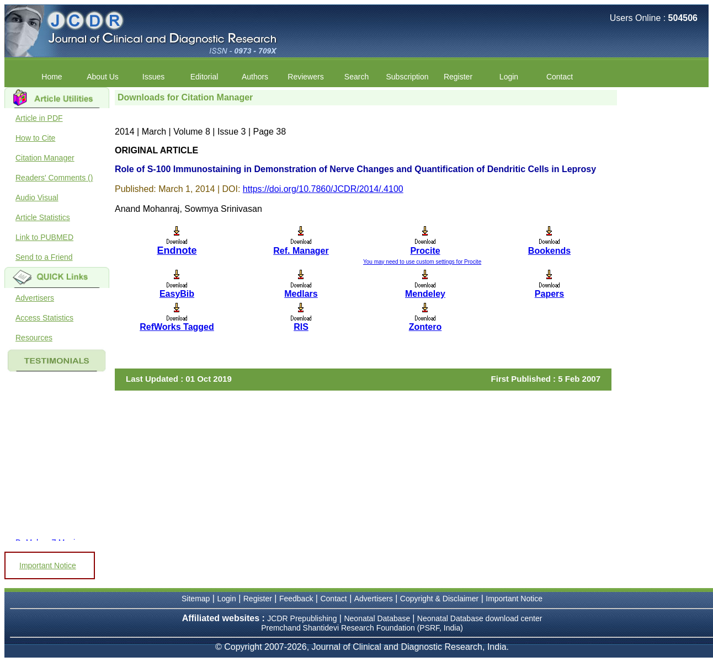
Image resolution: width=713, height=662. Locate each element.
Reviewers (305, 76)
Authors (255, 76)
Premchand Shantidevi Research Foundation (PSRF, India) (362, 627)
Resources (33, 337)
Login (508, 76)
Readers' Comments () (54, 177)
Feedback (296, 598)
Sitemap (196, 598)
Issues (153, 76)
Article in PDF (39, 118)
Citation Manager (45, 157)
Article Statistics (42, 217)
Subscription (407, 76)
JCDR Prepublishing (302, 618)
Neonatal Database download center (479, 618)
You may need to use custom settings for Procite (422, 262)
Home (51, 76)
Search (356, 76)
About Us (103, 76)
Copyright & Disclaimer (439, 598)
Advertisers (34, 297)
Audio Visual (36, 197)
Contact (559, 76)
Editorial (204, 76)
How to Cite (35, 138)
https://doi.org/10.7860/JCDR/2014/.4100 (323, 189)
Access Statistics (44, 317)
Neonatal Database (378, 618)
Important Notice (47, 565)
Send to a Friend (44, 257)
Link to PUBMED (44, 237)
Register (458, 76)
